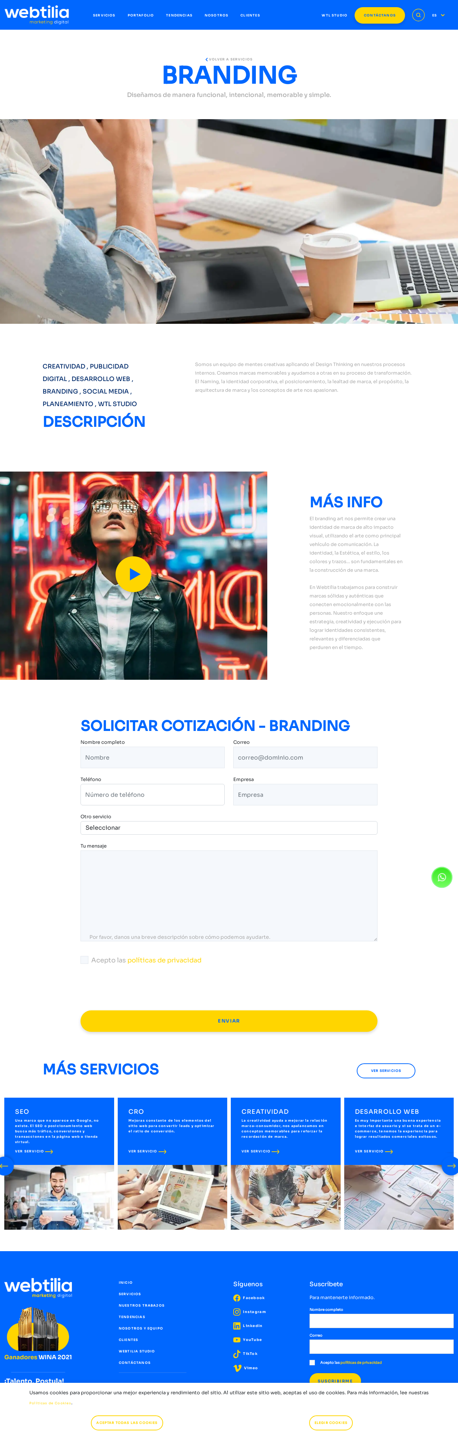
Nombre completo (103, 743)
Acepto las (141, 960)
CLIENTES (250, 15)
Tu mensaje (94, 846)
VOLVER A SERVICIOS (229, 59)
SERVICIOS (104, 15)
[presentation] (135, 988)
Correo (241, 743)
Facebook (249, 1298)
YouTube (247, 1339)
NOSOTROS (216, 15)
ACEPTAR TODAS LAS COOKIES (127, 1422)
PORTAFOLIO (141, 15)
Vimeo (245, 1368)
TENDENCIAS (179, 15)
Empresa (243, 780)
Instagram (249, 1311)
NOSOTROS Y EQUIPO (141, 1328)
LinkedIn (248, 1325)
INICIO (126, 1282)
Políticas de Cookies (50, 1403)
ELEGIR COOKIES (331, 1422)
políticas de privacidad (164, 960)
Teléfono (91, 780)
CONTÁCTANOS (380, 15)
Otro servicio (96, 817)
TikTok (245, 1353)
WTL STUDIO (334, 15)
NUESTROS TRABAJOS (142, 1305)
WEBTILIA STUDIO (137, 1351)
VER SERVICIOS (386, 1070)
